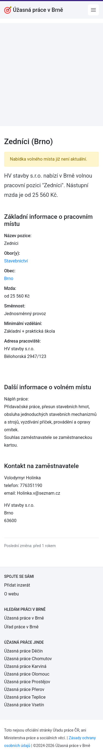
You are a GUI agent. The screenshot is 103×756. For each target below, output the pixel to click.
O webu (11, 594)
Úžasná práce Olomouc (26, 674)
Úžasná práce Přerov (24, 689)
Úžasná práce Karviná (25, 666)
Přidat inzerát (17, 585)
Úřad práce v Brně (21, 626)
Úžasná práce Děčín (23, 651)
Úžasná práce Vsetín (24, 704)
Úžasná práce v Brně (24, 618)
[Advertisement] (51, 74)
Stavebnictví (16, 261)
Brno (8, 278)
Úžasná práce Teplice (25, 697)
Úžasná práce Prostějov (27, 681)
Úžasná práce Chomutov (28, 658)
